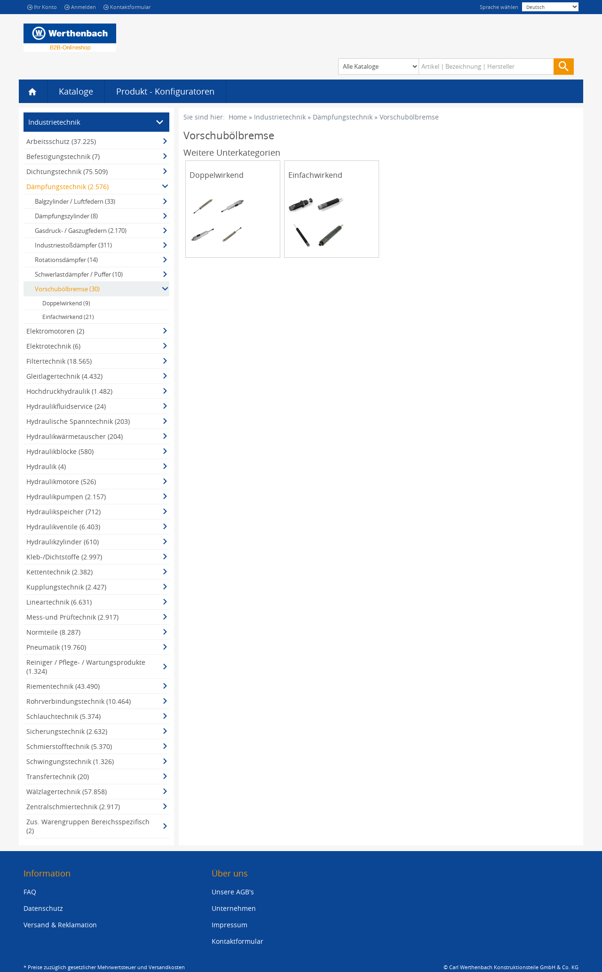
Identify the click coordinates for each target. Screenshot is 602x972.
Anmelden (80, 6)
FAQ (30, 891)
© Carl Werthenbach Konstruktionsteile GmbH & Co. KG (511, 967)
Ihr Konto (42, 6)
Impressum (229, 924)
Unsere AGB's (233, 891)
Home (238, 116)
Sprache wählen (499, 6)
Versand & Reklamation (60, 924)
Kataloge (76, 91)
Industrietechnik (280, 116)
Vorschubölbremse (409, 116)
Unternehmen (234, 908)
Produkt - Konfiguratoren (165, 91)
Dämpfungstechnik (342, 116)
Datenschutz (43, 908)
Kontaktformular (126, 6)
